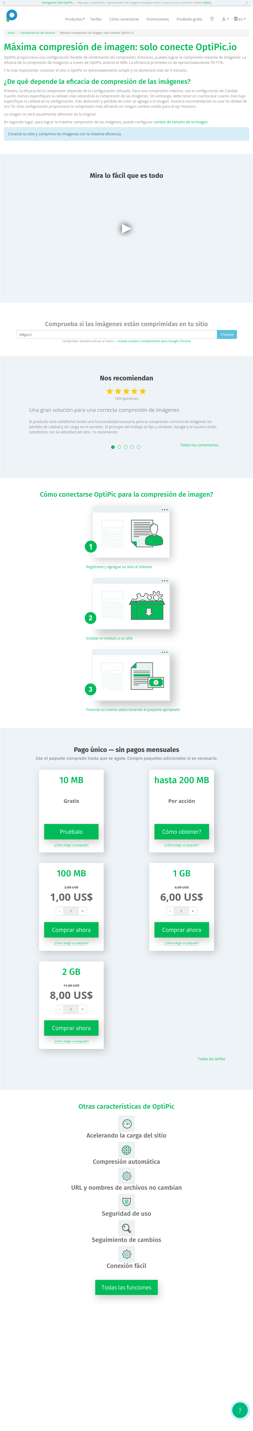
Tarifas (95, 19)
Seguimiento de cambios (126, 1232)
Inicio (11, 33)
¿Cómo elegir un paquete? (71, 845)
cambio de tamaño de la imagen (181, 121)
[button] (5, 2)
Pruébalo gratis (189, 19)
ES (240, 19)
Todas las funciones (126, 1287)
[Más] (207, 2)
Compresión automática (126, 1153)
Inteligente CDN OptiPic (57, 2)
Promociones (158, 19)
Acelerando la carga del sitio (127, 1127)
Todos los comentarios (199, 444)
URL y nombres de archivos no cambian (126, 1179)
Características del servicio (37, 33)
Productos (75, 19)
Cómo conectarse (124, 19)
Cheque (226, 334)
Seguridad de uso (126, 1205)
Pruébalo (71, 831)
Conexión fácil (126, 1257)
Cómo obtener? (181, 831)
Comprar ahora (71, 929)
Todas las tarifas (211, 1058)
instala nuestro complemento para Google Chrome (154, 341)
